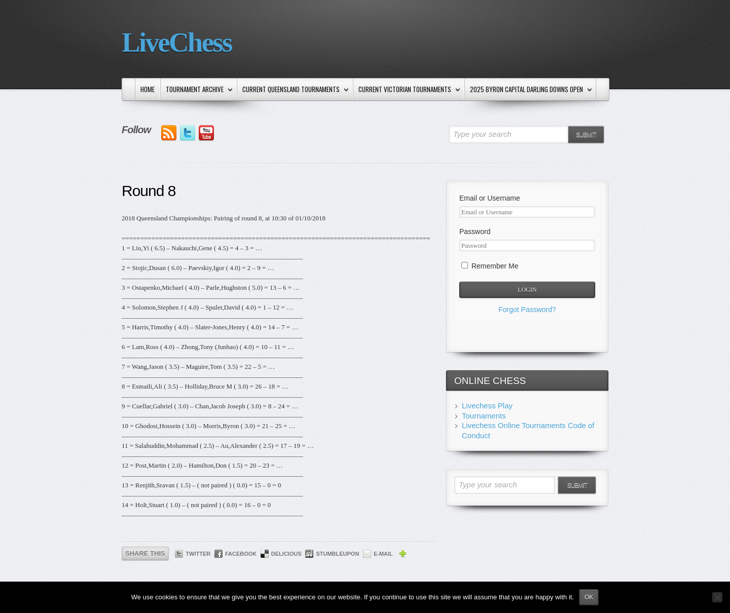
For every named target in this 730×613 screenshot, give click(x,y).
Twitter (198, 554)
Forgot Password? (527, 309)
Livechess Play (487, 405)
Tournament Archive (197, 90)
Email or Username (489, 198)
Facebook (241, 554)
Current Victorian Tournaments (407, 90)
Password (474, 231)
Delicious (286, 554)
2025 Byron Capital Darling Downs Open (529, 90)
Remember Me (489, 266)
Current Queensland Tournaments (293, 90)
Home (147, 89)
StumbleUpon (337, 554)
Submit (586, 134)
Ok (589, 597)
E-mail (383, 554)
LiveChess (177, 42)
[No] (717, 597)
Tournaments (484, 415)
